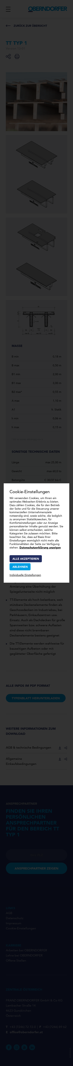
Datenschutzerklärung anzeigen (40, 547)
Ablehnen (20, 567)
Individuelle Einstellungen (25, 575)
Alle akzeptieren (25, 558)
